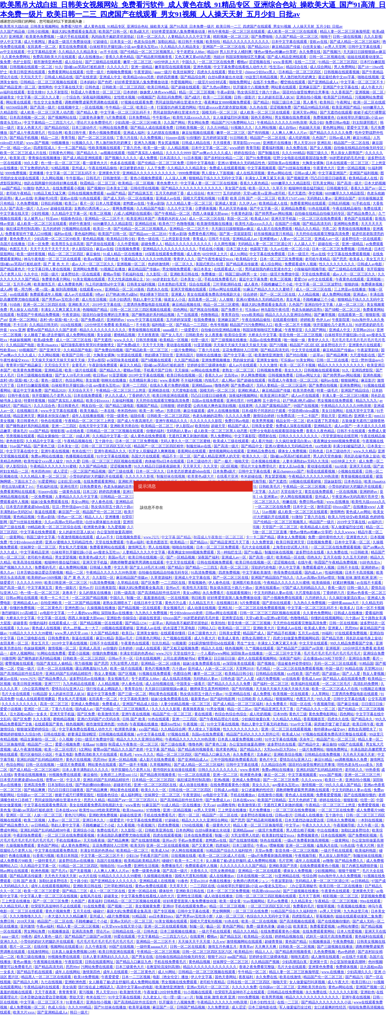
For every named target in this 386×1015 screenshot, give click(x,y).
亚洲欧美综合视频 (288, 754)
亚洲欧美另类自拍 (125, 426)
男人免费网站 (345, 67)
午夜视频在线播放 (144, 724)
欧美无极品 (89, 411)
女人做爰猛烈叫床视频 (231, 117)
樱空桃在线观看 (293, 82)
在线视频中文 (68, 107)
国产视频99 (96, 188)
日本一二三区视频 (136, 977)
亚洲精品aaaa (202, 385)
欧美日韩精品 (158, 87)
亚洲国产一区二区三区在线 (224, 47)
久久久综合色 (45, 406)
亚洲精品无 (323, 426)
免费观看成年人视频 (301, 264)
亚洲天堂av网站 (305, 112)
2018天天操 (26, 921)
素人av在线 (23, 198)
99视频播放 (60, 143)
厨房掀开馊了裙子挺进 (332, 724)
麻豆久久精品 (131, 365)
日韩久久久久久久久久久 (299, 436)
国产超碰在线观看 (186, 87)
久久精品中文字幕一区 (69, 213)
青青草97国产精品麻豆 (24, 365)
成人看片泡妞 (262, 441)
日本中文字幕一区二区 (209, 148)
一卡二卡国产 (308, 416)
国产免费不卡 (232, 310)
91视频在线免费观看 (155, 674)
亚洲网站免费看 (347, 224)
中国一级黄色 (118, 416)
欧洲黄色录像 (95, 527)
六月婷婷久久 (316, 598)
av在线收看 (75, 431)
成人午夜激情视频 (28, 749)
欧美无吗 (137, 845)
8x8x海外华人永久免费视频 (340, 876)
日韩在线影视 (54, 734)
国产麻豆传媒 (348, 704)
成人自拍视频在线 (160, 684)
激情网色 (45, 87)
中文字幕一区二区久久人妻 (38, 97)
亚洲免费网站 (351, 385)
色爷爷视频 (219, 325)
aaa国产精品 (11, 188)
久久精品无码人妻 (14, 906)
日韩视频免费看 (270, 370)
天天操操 (182, 370)
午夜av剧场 (226, 92)
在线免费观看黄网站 (99, 481)
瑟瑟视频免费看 (373, 896)
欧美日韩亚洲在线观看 (28, 72)
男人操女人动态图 (24, 310)
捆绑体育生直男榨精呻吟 (210, 689)
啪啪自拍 (107, 866)
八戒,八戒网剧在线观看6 (133, 213)
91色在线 (347, 845)
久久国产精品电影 (93, 466)
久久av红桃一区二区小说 (290, 249)
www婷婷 (236, 148)
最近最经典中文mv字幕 (337, 77)
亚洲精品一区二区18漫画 (125, 289)
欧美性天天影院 (195, 588)
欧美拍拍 (213, 42)
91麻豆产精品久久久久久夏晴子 (268, 289)
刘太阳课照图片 (365, 122)
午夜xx (262, 845)
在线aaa (88, 744)
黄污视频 (86, 992)
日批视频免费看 (128, 249)
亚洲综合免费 (374, 653)
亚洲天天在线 (360, 466)
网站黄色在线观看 (163, 694)
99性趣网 (254, 401)
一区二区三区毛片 (336, 684)
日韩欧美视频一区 (190, 127)
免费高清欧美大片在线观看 (54, 57)
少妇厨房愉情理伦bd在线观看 (211, 643)
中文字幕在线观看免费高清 (46, 805)
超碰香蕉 (20, 623)
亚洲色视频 (202, 67)
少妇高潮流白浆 (295, 962)
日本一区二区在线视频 (55, 668)
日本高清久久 (171, 158)
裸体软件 (166, 891)
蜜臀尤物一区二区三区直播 (266, 532)
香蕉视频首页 (314, 719)
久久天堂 (210, 466)
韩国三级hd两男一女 (241, 274)
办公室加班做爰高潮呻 (115, 532)
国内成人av (313, 572)
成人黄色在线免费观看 (148, 436)
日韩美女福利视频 (141, 284)
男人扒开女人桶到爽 (236, 52)
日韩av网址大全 (308, 375)
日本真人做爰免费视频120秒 (240, 739)
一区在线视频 (93, 107)
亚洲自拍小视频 (309, 97)
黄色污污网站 (76, 815)
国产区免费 (150, 583)
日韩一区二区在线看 (332, 360)
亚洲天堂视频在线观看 (189, 289)
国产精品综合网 (193, 77)
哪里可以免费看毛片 (16, 967)
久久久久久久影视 (140, 476)
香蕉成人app (311, 679)
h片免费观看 (117, 117)
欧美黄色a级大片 (201, 476)
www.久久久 (124, 340)
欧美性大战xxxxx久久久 (192, 117)
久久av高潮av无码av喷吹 (64, 522)
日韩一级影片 (245, 97)
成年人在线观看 (308, 861)
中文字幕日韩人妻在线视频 (49, 269)
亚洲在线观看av (268, 588)
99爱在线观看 (125, 936)
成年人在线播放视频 (223, 411)
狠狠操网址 (350, 380)
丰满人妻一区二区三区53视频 (345, 395)
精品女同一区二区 (290, 421)
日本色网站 (184, 830)
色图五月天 (19, 249)
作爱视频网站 (182, 82)
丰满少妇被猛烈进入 (349, 446)
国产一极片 (223, 461)
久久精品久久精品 (287, 719)
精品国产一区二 (40, 744)
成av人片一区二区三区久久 (93, 264)
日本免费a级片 (225, 471)
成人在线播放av (91, 57)
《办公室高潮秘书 (35, 689)
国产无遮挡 (103, 340)
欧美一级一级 (154, 148)
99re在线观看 (371, 901)
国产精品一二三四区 (192, 325)
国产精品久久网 (26, 982)
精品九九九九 (367, 401)
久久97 (273, 492)
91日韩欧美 (239, 138)
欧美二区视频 (101, 213)
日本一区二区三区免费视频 (334, 249)
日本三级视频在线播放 (35, 375)
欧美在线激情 (290, 977)
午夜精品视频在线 (78, 441)
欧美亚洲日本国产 (141, 219)
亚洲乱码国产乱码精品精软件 (69, 674)
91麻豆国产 (151, 805)
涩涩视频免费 (281, 107)
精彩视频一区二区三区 (231, 36)
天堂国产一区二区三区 (280, 527)
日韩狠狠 (168, 406)
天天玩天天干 (31, 77)
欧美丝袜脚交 (184, 72)
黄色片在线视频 (79, 759)
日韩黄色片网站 (62, 153)
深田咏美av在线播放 (284, 163)
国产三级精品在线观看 (103, 62)
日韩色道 (92, 87)
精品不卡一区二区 (177, 456)
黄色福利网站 (85, 234)
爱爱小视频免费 (68, 744)
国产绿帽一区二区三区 (343, 310)
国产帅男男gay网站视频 (274, 213)
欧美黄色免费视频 (40, 36)
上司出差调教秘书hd (179, 658)
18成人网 (82, 436)
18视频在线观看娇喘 (305, 481)
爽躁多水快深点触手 (53, 416)
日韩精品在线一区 (127, 931)
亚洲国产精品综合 (355, 390)
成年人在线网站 (68, 972)
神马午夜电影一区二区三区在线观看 (237, 31)
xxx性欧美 (323, 446)
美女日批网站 (333, 411)
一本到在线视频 (370, 820)
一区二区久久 (183, 264)
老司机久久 (354, 770)
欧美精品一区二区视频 (136, 183)
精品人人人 (94, 517)
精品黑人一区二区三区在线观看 (46, 977)
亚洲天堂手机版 (284, 219)
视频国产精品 (147, 406)
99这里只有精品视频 (261, 77)
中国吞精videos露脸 (304, 411)
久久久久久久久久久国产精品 (243, 866)
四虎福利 (223, 845)
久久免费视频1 (152, 138)
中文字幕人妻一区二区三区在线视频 (209, 183)
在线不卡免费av (266, 82)
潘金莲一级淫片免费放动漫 (70, 42)
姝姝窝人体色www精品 (158, 92)
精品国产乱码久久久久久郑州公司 (253, 734)
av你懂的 (110, 648)
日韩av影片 (284, 815)
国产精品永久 (362, 719)
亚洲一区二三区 (226, 775)
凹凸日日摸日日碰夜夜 (328, 178)
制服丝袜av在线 (199, 446)
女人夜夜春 (214, 335)
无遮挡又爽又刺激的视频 (188, 436)
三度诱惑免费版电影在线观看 (147, 304)
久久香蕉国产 (342, 92)
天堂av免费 (264, 850)
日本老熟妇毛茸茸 (172, 284)
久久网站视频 (266, 127)
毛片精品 (263, 668)
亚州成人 (79, 168)
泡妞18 (218, 57)
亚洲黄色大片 (357, 537)
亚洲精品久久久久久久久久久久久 (149, 173)
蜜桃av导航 (112, 274)
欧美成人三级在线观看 (231, 441)
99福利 (327, 633)
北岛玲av (231, 375)
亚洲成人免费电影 (85, 704)
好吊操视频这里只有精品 (274, 234)
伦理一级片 (95, 72)
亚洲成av (360, 294)
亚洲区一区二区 (37, 709)
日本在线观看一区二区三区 (348, 163)
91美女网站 (305, 360)
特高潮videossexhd (266, 891)
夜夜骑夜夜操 (194, 709)
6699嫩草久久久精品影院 (291, 183)
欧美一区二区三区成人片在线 (23, 153)
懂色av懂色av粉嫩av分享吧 (275, 52)
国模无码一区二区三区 (220, 112)
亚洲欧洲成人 (249, 390)
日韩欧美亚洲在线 (159, 830)
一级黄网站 (15, 537)
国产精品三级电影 (120, 406)
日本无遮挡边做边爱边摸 (305, 820)
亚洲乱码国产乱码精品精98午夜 (45, 830)
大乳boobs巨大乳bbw (280, 749)
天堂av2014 (198, 881)
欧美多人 (357, 259)
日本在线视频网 (148, 658)
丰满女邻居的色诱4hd (137, 653)
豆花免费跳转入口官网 (240, 350)
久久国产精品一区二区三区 (297, 36)
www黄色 (132, 805)
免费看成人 (111, 704)
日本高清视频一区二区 (28, 117)
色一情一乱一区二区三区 (61, 163)
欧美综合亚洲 (235, 335)
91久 (58, 67)
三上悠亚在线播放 (232, 810)
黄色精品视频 (93, 239)
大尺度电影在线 (363, 355)
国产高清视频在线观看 (297, 921)
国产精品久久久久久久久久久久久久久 (192, 188)
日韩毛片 (93, 178)
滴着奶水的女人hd (172, 219)
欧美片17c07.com (291, 198)
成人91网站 (239, 254)
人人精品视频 (178, 148)
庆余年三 (307, 739)
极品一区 (213, 926)
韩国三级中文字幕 (41, 537)
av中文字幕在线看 (151, 734)
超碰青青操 (274, 941)
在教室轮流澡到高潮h (163, 967)
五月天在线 (332, 557)
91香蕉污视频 (44, 856)
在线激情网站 (38, 952)
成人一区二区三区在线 (207, 219)
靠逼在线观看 (46, 512)
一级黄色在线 (70, 492)
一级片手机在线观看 (73, 36)
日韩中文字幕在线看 (364, 47)
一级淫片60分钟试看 (210, 82)
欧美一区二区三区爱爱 (42, 891)
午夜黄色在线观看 (350, 279)
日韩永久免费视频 (341, 820)
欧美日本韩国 (68, 856)
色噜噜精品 (210, 315)
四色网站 (180, 310)
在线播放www (364, 507)
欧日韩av (100, 375)
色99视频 (375, 962)
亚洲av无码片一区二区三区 (132, 921)
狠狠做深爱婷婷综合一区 (37, 729)
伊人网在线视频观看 (296, 497)
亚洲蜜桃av (269, 239)
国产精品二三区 (75, 891)
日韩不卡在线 (219, 239)
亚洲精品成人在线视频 (157, 881)
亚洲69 (167, 906)
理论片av (103, 931)
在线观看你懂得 (286, 320)
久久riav (23, 628)
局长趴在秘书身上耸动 (362, 456)
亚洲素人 (178, 294)
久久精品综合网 (174, 729)
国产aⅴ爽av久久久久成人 (212, 153)
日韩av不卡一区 (121, 658)
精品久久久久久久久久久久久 (246, 42)
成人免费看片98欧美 (16, 861)
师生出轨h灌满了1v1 (18, 486)
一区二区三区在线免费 (217, 62)
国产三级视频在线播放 (229, 340)
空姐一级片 (26, 668)
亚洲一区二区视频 (300, 845)
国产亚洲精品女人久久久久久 (114, 881)
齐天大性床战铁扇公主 (125, 279)
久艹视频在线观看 (177, 638)
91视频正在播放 (113, 269)
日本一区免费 (38, 244)
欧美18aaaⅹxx (48, 345)
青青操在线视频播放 (44, 158)
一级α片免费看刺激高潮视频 (306, 840)
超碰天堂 (218, 426)
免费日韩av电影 (338, 122)
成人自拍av (288, 127)
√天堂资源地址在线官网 (339, 436)
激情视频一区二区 (62, 648)
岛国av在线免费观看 (265, 340)
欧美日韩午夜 (76, 133)
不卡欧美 (143, 325)
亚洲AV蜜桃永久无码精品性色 (242, 163)
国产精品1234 (136, 623)
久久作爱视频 (128, 244)
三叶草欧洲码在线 (227, 284)
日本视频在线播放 (266, 461)
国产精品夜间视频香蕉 (154, 57)
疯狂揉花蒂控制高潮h (23, 229)
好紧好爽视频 (344, 583)
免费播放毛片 (172, 866)
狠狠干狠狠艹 (349, 871)
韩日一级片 (79, 1012)
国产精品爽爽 (337, 355)
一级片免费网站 (184, 350)
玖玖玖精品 (161, 643)
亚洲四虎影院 (362, 370)
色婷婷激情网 (159, 264)
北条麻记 (264, 754)
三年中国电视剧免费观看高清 (234, 759)
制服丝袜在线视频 (171, 476)
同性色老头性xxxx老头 (355, 765)
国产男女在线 (143, 957)
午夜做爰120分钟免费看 (162, 992)
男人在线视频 (159, 547)
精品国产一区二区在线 (268, 138)
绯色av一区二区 (70, 517)
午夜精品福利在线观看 (42, 987)
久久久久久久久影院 (206, 421)
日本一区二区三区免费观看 (218, 547)
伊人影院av (184, 426)
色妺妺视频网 (21, 340)
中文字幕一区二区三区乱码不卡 (125, 112)
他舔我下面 (259, 249)
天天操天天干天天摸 (194, 941)
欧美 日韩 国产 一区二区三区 (253, 198)
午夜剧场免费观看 (103, 365)
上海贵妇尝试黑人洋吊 (291, 547)
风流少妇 (316, 122)
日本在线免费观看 (88, 395)
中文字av (292, 825)
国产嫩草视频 (325, 315)
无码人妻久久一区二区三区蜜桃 (185, 441)
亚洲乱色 (345, 416)
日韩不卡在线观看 (351, 431)
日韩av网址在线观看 (225, 289)
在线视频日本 (28, 411)
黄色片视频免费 (158, 668)
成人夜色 (193, 254)
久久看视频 (126, 825)
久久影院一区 (157, 274)
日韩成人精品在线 (59, 77)
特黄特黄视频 (35, 401)
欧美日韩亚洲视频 (28, 684)
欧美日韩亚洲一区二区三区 (66, 583)
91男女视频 (216, 709)
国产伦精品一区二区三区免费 (161, 163)
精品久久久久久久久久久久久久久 (210, 967)
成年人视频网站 (22, 653)
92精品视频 (60, 168)
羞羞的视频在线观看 (16, 992)
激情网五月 (137, 547)
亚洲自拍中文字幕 (319, 304)
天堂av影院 (96, 360)
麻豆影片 (368, 380)
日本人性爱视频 (108, 203)
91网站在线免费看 (114, 127)
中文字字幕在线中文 (22, 451)
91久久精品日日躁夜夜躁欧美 (157, 466)
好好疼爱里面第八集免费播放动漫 (178, 31)
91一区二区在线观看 (194, 775)
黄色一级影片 (52, 380)
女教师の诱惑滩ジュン (92, 208)
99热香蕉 (372, 770)
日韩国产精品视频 (191, 1007)
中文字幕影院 (245, 436)
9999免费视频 (16, 173)
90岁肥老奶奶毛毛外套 (347, 158)
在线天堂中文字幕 (360, 411)
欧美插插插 (321, 583)
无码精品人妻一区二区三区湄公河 (265, 244)
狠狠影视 (373, 315)
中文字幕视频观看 (262, 168)
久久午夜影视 (96, 947)
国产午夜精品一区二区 (172, 213)
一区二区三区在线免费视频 (294, 810)
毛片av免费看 (278, 901)
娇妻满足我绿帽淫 (82, 734)
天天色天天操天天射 (359, 754)
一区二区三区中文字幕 (283, 653)
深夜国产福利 (209, 557)
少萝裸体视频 (206, 208)
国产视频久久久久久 (121, 158)
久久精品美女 (302, 901)
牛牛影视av (161, 117)
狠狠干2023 (217, 957)
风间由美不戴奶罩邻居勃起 (113, 36)
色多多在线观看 (123, 163)
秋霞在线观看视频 (321, 471)
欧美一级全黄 (230, 901)
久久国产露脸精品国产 (273, 406)
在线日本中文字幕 (148, 603)
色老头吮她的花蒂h (307, 310)
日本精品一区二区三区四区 (300, 72)
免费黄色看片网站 (203, 234)
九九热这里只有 (356, 911)
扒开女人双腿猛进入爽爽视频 (152, 451)
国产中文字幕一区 (264, 208)
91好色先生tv (370, 562)
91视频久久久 (242, 127)
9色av (99, 294)
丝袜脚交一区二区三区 (38, 547)
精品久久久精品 (308, 229)
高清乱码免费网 (170, 97)
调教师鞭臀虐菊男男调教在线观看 (92, 102)
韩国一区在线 (301, 704)
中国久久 (189, 62)
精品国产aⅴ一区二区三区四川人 (132, 800)
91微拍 (28, 188)
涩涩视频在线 (260, 62)
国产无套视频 (81, 871)
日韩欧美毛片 (270, 486)
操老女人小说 (175, 299)
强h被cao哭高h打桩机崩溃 (84, 67)
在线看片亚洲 (228, 476)
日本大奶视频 (375, 183)
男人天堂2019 (304, 143)
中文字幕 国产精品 (176, 537)
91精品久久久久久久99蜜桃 (31, 633)
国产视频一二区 (120, 906)
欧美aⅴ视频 (93, 259)
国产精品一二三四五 (201, 567)
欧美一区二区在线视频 (259, 921)
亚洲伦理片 (235, 401)
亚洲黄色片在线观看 (365, 345)
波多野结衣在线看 (310, 552)
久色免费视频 (28, 203)
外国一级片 (50, 274)
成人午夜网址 (35, 42)
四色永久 (314, 557)
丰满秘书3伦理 (46, 198)
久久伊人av (248, 203)
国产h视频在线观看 (156, 360)
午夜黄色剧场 (242, 213)
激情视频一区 (312, 785)
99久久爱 (31, 163)
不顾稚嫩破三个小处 (277, 284)
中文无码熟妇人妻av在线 (274, 593)
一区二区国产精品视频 (88, 471)
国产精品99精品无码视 (311, 107)
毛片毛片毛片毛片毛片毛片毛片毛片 (333, 653)
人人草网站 (320, 694)
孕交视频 (316, 193)
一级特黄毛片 (46, 861)
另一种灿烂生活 (230, 552)
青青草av (246, 947)
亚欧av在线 (319, 42)
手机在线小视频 (211, 249)
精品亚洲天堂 (24, 416)
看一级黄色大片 (95, 163)
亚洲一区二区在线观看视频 (168, 845)
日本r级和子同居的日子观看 (264, 411)
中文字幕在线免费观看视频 (349, 254)
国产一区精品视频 (181, 557)
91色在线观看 (90, 198)
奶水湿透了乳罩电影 (323, 421)
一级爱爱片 (190, 330)
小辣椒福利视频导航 (310, 269)
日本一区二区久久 (151, 36)
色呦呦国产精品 (95, 310)
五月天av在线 (309, 633)
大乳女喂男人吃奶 (124, 663)
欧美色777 (167, 224)
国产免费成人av (218, 800)
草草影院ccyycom (247, 143)
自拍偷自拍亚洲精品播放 (221, 330)
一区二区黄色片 (50, 608)
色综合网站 (74, 380)
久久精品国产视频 (265, 962)
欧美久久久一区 (255, 456)
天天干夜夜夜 (46, 992)
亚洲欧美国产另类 (283, 866)
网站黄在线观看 (284, 87)
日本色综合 (353, 481)
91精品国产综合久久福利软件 (229, 850)
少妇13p (132, 856)
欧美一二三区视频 (217, 97)
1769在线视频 (193, 825)
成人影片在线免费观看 (275, 229)
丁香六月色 (132, 148)
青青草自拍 (230, 315)
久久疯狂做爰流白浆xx (293, 441)
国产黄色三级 (44, 446)
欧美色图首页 (157, 542)
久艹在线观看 (188, 315)
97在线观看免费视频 (351, 633)
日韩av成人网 (340, 138)
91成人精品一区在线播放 (123, 254)
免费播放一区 (212, 274)
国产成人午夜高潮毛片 (28, 133)
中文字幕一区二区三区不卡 (362, 82)
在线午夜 (305, 562)
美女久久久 (293, 370)
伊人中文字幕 (11, 42)
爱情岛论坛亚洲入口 (68, 689)
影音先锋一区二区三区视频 (301, 335)
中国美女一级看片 (191, 684)
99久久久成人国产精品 (343, 785)
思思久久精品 (95, 800)
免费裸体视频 (372, 284)
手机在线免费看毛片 (220, 279)
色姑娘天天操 (310, 127)
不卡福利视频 (192, 380)
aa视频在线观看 (113, 153)
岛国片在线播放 (13, 244)
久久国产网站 (175, 122)
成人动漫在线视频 (202, 608)
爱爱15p (300, 279)
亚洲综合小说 (84, 830)
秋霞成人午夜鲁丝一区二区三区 (96, 92)
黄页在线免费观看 (73, 47)
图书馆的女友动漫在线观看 (175, 770)
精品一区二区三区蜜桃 (221, 304)
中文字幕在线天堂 (69, 87)
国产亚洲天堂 (50, 350)
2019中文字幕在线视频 (146, 375)
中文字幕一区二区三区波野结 (319, 284)
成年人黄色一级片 (48, 936)
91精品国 (366, 663)
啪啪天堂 (242, 461)
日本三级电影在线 (31, 638)
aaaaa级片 (171, 330)
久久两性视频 (225, 244)
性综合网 (55, 133)
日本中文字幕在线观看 (289, 42)
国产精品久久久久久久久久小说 (326, 1002)
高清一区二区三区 (234, 567)
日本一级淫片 (298, 254)
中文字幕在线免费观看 (267, 254)
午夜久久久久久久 (317, 825)
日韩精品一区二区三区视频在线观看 (49, 82)
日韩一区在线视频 (344, 623)
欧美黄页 (300, 926)
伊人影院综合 (83, 249)
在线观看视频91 (239, 593)
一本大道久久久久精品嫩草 (66, 916)
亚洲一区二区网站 (23, 320)
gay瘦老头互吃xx (286, 785)
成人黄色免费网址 (75, 845)
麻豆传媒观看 (194, 411)
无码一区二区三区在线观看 (336, 663)
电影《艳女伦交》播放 (171, 977)
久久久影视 (373, 36)
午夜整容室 (294, 330)
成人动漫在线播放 (194, 785)
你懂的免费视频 (22, 608)
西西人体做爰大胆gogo (211, 213)
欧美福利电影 (366, 850)
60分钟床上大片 (167, 62)
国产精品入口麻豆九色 (212, 754)
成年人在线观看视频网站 (257, 658)
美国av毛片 (117, 557)
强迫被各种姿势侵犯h (294, 663)
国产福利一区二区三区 (271, 684)
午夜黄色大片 (324, 168)
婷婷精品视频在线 (289, 936)
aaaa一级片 (162, 72)
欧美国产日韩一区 (113, 31)
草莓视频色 (197, 583)
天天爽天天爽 (266, 947)
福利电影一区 (162, 325)
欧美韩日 (327, 102)
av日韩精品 (40, 825)
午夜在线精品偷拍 (103, 168)
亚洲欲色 (114, 618)
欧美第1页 (18, 158)
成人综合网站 (321, 67)
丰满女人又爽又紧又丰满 (265, 178)
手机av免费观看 (191, 840)
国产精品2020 (259, 47)
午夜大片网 (365, 845)
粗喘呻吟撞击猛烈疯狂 (306, 188)
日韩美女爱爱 (262, 426)
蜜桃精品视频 (125, 335)
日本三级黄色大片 (202, 633)
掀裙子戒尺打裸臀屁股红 (75, 795)
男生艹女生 (246, 643)
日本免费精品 (140, 117)
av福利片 (375, 522)
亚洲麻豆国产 (310, 87)
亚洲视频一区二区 (370, 92)
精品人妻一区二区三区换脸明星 (345, 31)
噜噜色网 (222, 385)
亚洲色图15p (75, 608)
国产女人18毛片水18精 (73, 375)
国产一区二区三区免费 (281, 780)
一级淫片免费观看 (71, 765)
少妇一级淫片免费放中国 (280, 274)
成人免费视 (148, 158)
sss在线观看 (19, 294)
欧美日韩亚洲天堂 (290, 542)
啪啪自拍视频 (183, 547)
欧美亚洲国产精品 (346, 107)
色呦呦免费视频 (119, 72)
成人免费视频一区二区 (28, 1007)
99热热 (122, 724)
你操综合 (129, 618)
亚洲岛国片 (185, 355)
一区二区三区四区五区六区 (269, 906)
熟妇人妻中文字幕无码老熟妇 (265, 724)
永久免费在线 (310, 52)
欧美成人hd (260, 219)
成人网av (228, 380)
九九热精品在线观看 (79, 684)
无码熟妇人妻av (319, 198)
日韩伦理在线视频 (145, 188)
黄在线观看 (203, 714)
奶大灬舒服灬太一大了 (81, 628)
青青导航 (68, 138)
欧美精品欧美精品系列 (142, 861)
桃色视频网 (234, 648)
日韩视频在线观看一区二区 (31, 67)
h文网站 (85, 749)
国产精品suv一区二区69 (148, 234)
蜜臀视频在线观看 (20, 663)
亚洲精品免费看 (294, 208)
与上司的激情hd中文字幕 (105, 284)
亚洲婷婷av (116, 320)
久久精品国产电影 (151, 208)
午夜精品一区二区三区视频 (304, 486)
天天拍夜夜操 (94, 840)
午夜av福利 (135, 542)
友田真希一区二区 (42, 47)
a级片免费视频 (269, 679)
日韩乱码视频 (52, 203)
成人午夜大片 (372, 87)
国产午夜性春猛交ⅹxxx (215, 259)
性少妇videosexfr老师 (26, 542)
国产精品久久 (87, 153)
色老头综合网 (145, 42)
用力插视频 (83, 663)
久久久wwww (345, 532)
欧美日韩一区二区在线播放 (341, 886)
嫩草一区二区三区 (138, 62)
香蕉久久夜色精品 (120, 57)
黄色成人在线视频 (46, 628)
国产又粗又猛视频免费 (181, 648)
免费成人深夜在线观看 (294, 426)
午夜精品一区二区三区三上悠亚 (121, 390)
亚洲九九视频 (145, 143)
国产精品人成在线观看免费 (152, 127)
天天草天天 (192, 466)
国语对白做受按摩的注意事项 (306, 92)
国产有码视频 (259, 133)
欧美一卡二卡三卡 (55, 598)
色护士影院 (22, 62)
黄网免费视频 (123, 208)
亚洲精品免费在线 (261, 451)
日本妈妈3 (88, 82)
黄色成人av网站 (358, 512)
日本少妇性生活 (263, 1002)
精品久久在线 (212, 648)
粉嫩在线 (290, 502)
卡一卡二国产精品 (72, 148)
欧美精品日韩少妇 (121, 239)
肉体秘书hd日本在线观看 (165, 461)
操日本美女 (202, 269)
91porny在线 (175, 138)
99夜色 (26, 936)
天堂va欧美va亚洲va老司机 (264, 193)
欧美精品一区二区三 (157, 426)
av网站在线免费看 (206, 370)
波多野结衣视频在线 (257, 815)
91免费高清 (286, 416)
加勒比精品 (167, 42)
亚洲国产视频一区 (370, 987)
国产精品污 (22, 406)
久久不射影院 (58, 92)
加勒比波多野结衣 (356, 830)
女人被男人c (34, 219)
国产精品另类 (333, 638)
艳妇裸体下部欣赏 (154, 294)
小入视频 (66, 739)
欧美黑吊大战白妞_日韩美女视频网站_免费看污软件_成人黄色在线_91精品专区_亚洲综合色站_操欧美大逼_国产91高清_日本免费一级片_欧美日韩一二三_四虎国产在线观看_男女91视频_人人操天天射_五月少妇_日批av (171, 26)
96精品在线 (354, 668)
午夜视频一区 (194, 724)
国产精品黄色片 (13, 269)
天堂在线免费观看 (316, 274)
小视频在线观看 (350, 471)
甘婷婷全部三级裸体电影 (207, 365)
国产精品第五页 (141, 193)
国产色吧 (105, 82)
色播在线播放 (20, 856)
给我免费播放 (205, 320)
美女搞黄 (92, 380)
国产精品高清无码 (317, 224)
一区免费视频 (42, 497)
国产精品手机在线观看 (35, 972)
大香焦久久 (199, 871)
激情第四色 (91, 972)
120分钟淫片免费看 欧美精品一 (109, 325)
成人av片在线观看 (78, 294)
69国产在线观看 (351, 744)
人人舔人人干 (305, 244)
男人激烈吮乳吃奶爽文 (298, 77)
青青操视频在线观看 (144, 330)
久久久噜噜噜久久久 (26, 916)
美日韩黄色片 (68, 406)
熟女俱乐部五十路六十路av (259, 92)
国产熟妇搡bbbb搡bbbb (93, 785)
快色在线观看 (52, 421)
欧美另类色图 (304, 390)
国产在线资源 (86, 77)
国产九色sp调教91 (217, 87)
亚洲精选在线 (159, 390)
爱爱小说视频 (79, 653)
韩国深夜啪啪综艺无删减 (246, 57)
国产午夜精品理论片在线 (219, 719)
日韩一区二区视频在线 (327, 57)
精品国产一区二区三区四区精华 (159, 446)
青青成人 (200, 239)
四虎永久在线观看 (211, 72)
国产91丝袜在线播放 (294, 168)
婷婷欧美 (307, 320)
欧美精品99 (244, 952)
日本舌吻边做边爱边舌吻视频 (40, 572)
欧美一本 (146, 411)
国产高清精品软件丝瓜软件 (159, 593)
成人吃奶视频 (299, 138)
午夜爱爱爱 (110, 977)
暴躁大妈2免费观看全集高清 (74, 31)
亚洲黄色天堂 (110, 173)
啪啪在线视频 (368, 77)
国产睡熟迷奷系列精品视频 (153, 315)
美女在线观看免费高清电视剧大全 (214, 294)
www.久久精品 (364, 451)
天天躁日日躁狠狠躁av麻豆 (364, 52)
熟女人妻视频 (105, 674)
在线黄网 (246, 406)
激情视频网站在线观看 (227, 451)
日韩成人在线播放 (348, 613)
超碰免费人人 (152, 244)
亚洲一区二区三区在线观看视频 (286, 729)
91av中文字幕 (301, 724)
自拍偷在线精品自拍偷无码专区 (359, 148)
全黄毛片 (79, 365)
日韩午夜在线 (19, 395)
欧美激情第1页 (250, 805)
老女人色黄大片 (30, 127)
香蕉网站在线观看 (192, 451)
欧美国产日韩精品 (338, 97)
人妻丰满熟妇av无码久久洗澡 (305, 461)
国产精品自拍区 (57, 127)
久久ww (42, 208)
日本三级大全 (237, 249)
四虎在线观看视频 (167, 835)
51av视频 (269, 512)
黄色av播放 (22, 962)
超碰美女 (7, 97)
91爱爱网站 (47, 481)
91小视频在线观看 (198, 992)
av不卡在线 (109, 52)
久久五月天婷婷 (355, 557)
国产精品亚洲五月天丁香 (230, 542)
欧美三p (71, 203)
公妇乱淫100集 (70, 481)
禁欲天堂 (235, 72)
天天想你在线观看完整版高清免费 (323, 234)
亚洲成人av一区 (327, 239)
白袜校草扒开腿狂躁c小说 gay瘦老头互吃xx (124, 47)
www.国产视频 (38, 143)
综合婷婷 (250, 294)
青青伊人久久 (184, 259)
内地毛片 (212, 380)
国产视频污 (332, 52)
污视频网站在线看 (76, 229)
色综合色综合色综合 (231, 714)
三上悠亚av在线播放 (350, 289)
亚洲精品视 (53, 370)
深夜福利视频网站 (97, 97)
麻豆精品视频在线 (186, 304)
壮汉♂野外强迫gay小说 (70, 507)
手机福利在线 (133, 274)
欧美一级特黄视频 (31, 254)
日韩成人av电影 (370, 264)
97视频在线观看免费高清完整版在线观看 (335, 734)
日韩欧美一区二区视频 (297, 947)
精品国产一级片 (322, 522)
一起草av (317, 355)
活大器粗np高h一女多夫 (29, 714)
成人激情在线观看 (325, 957)
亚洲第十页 (363, 416)
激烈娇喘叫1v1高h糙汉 (19, 613)
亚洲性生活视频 (147, 866)
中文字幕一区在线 (52, 618)
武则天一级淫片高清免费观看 (329, 936)
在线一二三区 (305, 62)
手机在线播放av (243, 795)
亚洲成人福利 (134, 133)
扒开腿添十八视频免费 (251, 87)
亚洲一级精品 (142, 67)
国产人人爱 (351, 674)
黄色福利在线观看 (369, 936)
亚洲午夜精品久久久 (171, 421)
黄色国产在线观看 (359, 219)
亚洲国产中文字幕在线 (341, 87)
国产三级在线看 (121, 471)
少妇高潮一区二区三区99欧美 (138, 122)
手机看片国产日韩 (158, 370)
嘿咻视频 (276, 845)
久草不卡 (279, 188)
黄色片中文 (268, 759)
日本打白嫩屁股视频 (33, 385)
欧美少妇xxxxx (98, 401)
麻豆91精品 (362, 138)
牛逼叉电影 (64, 754)
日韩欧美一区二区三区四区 (124, 87)
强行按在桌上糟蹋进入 (104, 689)
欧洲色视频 (40, 871)
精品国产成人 (239, 426)
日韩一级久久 (358, 588)
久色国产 (319, 138)
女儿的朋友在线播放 (163, 133)
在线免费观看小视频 (68, 188)
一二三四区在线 (173, 583)
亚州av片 (86, 588)
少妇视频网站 (325, 871)
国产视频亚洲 (298, 178)
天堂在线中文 (292, 492)
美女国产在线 (236, 188)
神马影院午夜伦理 (275, 310)
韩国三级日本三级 (286, 102)
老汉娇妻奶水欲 (132, 168)
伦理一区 (367, 800)
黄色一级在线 (148, 239)
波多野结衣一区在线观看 (362, 239)
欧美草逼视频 (140, 1007)
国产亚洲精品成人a (323, 82)
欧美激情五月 (45, 284)
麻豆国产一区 (69, 512)
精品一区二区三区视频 (197, 92)
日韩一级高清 (125, 593)
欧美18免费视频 (87, 977)
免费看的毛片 (46, 567)
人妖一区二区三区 (350, 304)
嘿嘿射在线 (267, 436)
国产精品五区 (231, 936)
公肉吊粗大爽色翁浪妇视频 (215, 406)
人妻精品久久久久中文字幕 (189, 36)
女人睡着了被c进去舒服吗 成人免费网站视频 (59, 335)
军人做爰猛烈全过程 (347, 527)
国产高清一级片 (43, 107)
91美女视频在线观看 (89, 279)
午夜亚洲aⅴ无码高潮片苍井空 (355, 497)
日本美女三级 (117, 188)
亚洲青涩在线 (233, 618)
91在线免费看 (95, 906)
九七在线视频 (52, 982)
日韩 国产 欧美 (134, 719)
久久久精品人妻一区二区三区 (189, 203)
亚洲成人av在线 (168, 198)
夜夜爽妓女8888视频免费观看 (227, 102)
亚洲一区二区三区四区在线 (45, 304)
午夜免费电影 (344, 941)
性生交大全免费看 (48, 102)
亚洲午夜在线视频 (55, 451)
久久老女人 (152, 997)
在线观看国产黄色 (49, 724)
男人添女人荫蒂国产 (347, 153)
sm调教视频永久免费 (351, 759)
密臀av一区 (55, 780)
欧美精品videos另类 (139, 77)
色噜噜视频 (185, 224)
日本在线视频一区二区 (255, 876)
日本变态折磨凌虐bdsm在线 (189, 471)
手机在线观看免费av (191, 906)
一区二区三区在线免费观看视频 (336, 547)
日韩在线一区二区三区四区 (190, 790)
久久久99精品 (218, 127)
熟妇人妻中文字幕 (147, 299)
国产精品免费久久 (361, 213)
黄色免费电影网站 (323, 714)
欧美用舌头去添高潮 (68, 244)
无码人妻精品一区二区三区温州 (281, 385)
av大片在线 (87, 876)
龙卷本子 (69, 593)
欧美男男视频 (263, 421)
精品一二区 (50, 138)
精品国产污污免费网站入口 (233, 122)
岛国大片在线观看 (146, 456)
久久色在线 (258, 107)
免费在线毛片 (108, 830)
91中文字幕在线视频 (113, 456)
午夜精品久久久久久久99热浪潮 (282, 122)
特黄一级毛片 (328, 390)
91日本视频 (193, 158)
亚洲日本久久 (93, 820)
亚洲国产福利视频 (364, 173)
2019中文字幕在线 (107, 304)
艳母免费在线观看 (288, 572)
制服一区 (134, 598)
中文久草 (121, 567)
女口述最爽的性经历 (257, 790)
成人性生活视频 (94, 299)
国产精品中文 (252, 446)
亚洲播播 (36, 173)
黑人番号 (310, 102)
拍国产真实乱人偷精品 (145, 153)
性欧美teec (8, 350)
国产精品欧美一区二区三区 (147, 350)
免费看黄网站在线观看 (66, 72)
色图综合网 (182, 674)
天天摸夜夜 (222, 143)
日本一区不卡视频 (370, 608)
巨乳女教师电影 (223, 871)
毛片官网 (286, 861)
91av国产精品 (21, 446)
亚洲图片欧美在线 (247, 583)
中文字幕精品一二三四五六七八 (49, 122)
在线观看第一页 (351, 315)
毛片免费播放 (260, 810)
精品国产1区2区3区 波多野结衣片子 (318, 345)
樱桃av (242, 62)
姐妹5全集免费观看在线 (50, 502)
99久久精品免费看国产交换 (352, 643)
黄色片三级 (298, 714)
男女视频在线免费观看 (293, 117)
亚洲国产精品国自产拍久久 (273, 577)
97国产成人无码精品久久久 (304, 588)
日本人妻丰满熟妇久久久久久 (86, 770)
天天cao (209, 805)
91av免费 (124, 866)
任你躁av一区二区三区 (35, 795)
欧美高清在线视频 (28, 562)
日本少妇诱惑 (120, 299)
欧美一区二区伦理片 (60, 749)
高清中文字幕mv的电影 (135, 987)
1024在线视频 (71, 325)
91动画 (15, 304)
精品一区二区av (240, 709)
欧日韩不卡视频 (191, 42)
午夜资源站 (143, 72)
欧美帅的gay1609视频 (44, 577)
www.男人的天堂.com (72, 633)
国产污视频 (278, 345)
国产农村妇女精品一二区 (224, 158)
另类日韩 (174, 411)
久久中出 (31, 274)
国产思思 (340, 259)
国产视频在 (266, 663)
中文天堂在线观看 (306, 350)
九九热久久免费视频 (309, 603)
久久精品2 (265, 699)
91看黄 (223, 198)
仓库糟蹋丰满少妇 (143, 380)
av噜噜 (328, 861)
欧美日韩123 (361, 982)
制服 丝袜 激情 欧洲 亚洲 (357, 577)
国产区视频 (127, 674)
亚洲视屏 (16, 36)
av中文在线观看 (13, 52)
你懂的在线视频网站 (327, 618)
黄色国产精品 (296, 941)
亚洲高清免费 (35, 785)
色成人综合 (57, 1007)
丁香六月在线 (127, 138)
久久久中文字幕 (180, 208)
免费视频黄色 (324, 117)
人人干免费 (156, 168)
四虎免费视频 (229, 572)
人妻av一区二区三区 (296, 239)
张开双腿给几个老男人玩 (333, 325)
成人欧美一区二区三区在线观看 (292, 31)
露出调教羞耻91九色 (91, 668)
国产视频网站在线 (62, 117)
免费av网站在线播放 (47, 456)
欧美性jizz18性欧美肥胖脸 (100, 810)
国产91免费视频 (259, 158)
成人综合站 (74, 62)
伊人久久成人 (116, 395)
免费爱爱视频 (369, 805)
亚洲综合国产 (345, 198)
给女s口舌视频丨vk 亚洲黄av (256, 497)
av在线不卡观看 (369, 583)
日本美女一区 (121, 42)
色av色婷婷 (346, 952)
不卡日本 (20, 325)
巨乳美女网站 (324, 183)
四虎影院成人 (44, 148)
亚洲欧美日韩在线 (184, 274)
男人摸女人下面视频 (218, 173)
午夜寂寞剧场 (368, 350)
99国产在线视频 (306, 406)
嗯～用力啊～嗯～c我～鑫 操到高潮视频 (46, 289)
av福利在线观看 (13, 92)
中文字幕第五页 (40, 588)
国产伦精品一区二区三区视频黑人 (147, 52)
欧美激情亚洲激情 (269, 355)
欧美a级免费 (44, 340)
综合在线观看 (200, 284)
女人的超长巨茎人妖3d (276, 97)
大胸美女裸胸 (313, 163)
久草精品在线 (128, 583)
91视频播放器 (59, 931)
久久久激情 (269, 365)
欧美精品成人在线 (363, 178)
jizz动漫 (341, 466)
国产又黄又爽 (203, 845)
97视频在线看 (179, 734)
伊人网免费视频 (254, 375)
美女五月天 (375, 259)
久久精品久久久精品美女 (180, 47)
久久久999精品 (293, 153)
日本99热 (280, 714)
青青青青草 (68, 992)
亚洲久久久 (9, 941)
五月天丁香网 (310, 896)
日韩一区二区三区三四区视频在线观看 (141, 310)
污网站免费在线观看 (97, 967)
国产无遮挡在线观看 (336, 112)
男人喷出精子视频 (300, 830)
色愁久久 (43, 188)
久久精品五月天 (202, 603)
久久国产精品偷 (13, 31)
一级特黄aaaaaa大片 (344, 603)
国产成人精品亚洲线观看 (287, 57)
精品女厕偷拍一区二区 (55, 436)
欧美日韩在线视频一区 (185, 375)
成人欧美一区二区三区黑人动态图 (47, 112)
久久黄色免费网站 (16, 57)
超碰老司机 (122, 785)
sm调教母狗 (226, 805)
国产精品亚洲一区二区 (18, 87)
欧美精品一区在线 (291, 557)
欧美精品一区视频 (174, 340)
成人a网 (6, 289)
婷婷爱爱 (184, 406)
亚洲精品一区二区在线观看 (260, 871)
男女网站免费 (198, 122)
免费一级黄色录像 (146, 871)
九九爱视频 (116, 527)
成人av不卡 (105, 537)
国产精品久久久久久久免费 (331, 133)
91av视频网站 (254, 901)
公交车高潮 (377, 699)
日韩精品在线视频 (270, 674)
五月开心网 (22, 284)
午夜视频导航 (324, 704)
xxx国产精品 (39, 431)
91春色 (182, 881)
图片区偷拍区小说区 (36, 754)
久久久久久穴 (118, 67)
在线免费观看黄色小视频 (230, 785)
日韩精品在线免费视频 (322, 754)
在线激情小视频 (271, 795)
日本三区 (90, 492)
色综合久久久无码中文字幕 (268, 916)
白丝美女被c (313, 47)
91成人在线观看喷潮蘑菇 (36, 699)
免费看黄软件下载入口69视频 (28, 234)
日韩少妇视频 (38, 31)
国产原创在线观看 (100, 244)
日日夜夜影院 (106, 588)
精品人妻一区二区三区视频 (78, 926)
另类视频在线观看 (20, 436)
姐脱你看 (138, 416)
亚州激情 (27, 926)
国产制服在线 (269, 153)
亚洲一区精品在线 (142, 891)
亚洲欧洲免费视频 (133, 481)
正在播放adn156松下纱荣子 (325, 658)
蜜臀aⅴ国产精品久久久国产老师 (52, 330)
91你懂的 (193, 138)
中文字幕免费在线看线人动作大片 (240, 67)
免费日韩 (7, 921)
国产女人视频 (321, 148)
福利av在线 (63, 234)
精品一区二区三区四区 (66, 254)
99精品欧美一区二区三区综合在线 (54, 527)
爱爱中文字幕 (358, 127)
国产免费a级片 (93, 320)
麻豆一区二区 (275, 775)
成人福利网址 (132, 795)
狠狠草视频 (326, 906)
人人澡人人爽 (176, 178)
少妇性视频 (40, 213)
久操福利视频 (123, 401)
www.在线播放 (338, 502)
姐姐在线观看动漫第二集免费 (359, 916)
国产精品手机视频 (24, 138)
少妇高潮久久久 (360, 972)
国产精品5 (261, 102)
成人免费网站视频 (336, 294)
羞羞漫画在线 (154, 598)
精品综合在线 (297, 67)
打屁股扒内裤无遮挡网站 (177, 107)
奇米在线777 (82, 451)
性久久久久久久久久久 (337, 264)
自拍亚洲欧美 (51, 603)
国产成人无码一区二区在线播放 (128, 198)
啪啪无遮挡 (300, 957)
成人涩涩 (60, 471)
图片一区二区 (189, 815)
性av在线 (318, 254)
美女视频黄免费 (148, 906)
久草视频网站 (161, 765)
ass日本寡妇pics (161, 916)
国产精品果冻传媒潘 (242, 264)
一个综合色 (71, 97)
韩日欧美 (198, 598)
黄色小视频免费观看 (105, 133)
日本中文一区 (304, 507)
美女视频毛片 (174, 608)
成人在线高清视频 (250, 173)
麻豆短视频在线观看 (198, 133)
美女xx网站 (80, 502)
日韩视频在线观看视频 (342, 72)
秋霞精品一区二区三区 (98, 183)
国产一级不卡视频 (133, 765)
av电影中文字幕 (52, 613)
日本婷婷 (130, 92)
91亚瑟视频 (203, 345)
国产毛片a (59, 871)
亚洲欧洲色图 (76, 982)
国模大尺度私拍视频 (199, 198)
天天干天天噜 (153, 345)
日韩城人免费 (101, 567)
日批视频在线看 (184, 856)
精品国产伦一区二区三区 (102, 512)
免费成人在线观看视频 (227, 168)
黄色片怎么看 (176, 603)
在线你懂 (41, 947)
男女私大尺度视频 (73, 547)
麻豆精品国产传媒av (144, 269)
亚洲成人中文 (110, 77)
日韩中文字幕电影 (201, 163)
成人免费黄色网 (70, 284)
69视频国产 (146, 97)
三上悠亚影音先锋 (176, 239)
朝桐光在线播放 (209, 355)
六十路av (352, 618)
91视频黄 (179, 643)
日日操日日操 (225, 658)
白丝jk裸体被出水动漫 (226, 77)
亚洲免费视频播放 (216, 360)
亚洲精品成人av (245, 239)
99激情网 (8, 658)
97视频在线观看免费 (137, 102)
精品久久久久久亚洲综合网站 (288, 315)
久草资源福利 (162, 577)
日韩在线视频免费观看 (86, 193)
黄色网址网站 (334, 127)
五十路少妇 (79, 881)
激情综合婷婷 (264, 416)
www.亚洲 (17, 330)
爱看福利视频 (273, 148)
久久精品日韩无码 (44, 325)
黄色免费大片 (168, 183)
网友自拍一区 (93, 406)
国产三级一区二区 (132, 694)
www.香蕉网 (283, 62)
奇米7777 (214, 193)
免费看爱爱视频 (329, 795)
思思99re (351, 628)
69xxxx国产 (342, 507)
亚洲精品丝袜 (146, 224)
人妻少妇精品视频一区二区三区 (185, 704)
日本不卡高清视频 (359, 572)
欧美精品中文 (247, 259)
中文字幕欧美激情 (257, 572)
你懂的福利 (155, 431)
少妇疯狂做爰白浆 (256, 719)
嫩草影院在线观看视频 (173, 67)
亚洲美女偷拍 (268, 360)
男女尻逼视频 (169, 143)
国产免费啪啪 (262, 36)
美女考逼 (293, 299)
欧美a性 (126, 754)
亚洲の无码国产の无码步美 (99, 719)
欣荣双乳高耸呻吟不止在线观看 (56, 906)
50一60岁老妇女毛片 (162, 279)
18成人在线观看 (148, 648)
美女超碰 (104, 335)
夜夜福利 (95, 901)
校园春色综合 (72, 219)
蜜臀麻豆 (205, 658)
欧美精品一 (179, 542)
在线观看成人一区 (228, 269)
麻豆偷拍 (93, 254)
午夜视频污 (146, 825)
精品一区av (22, 148)
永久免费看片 (213, 593)
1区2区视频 (229, 466)
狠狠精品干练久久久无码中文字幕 (216, 178)
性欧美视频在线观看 (104, 148)
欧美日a (128, 633)
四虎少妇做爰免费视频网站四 (296, 638)
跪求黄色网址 (227, 749)
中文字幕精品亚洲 (42, 52)
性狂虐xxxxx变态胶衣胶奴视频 (223, 107)
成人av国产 (343, 426)
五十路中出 (271, 401)
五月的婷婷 (232, 193)
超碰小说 (284, 926)
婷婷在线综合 (245, 153)
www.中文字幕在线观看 (146, 320)
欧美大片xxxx (24, 1012)
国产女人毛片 (172, 335)
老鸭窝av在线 (134, 203)
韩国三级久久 (318, 153)
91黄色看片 (75, 1002)
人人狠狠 (226, 299)
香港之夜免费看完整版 (257, 967)
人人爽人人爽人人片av (289, 133)
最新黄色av (199, 699)
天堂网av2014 (364, 330)
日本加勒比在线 (61, 785)
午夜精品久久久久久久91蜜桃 (53, 466)
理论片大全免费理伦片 (94, 122)
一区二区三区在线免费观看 (320, 219)
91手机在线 (361, 203)
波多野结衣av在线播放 (87, 679)
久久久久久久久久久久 (19, 704)
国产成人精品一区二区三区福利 (355, 42)
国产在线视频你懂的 (360, 795)
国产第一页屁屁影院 (235, 234)
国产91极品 (253, 552)
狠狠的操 (352, 284)
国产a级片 (193, 97)
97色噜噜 (153, 810)
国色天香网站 (262, 117)
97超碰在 (100, 42)
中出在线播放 (328, 830)
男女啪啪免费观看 (177, 269)
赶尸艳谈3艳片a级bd (122, 294)
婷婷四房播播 (168, 77)
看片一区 (87, 203)
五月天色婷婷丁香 (170, 193)
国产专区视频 (165, 911)
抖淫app (52, 219)
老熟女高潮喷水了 (117, 603)
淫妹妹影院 (333, 481)
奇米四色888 (127, 411)
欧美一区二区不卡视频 (293, 325)
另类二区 (329, 229)
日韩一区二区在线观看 (188, 947)
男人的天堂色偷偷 (233, 208)
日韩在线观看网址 (99, 962)
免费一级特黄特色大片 (326, 537)
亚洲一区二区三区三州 (362, 775)
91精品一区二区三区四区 (338, 62)
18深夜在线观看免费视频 (165, 254)
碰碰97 (167, 861)
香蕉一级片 (337, 588)
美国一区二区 (238, 219)
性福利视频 (334, 572)
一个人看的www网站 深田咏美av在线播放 (100, 613)
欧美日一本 (145, 107)
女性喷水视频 (125, 97)
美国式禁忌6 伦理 (210, 264)
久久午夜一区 (368, 825)
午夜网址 (343, 102)
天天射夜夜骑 (148, 335)
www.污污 (151, 537)
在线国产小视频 (288, 224)
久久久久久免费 (238, 416)
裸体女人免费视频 (292, 451)
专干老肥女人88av (191, 52)
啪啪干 (326, 36)
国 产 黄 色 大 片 (56, 264)
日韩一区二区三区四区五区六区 (106, 446)
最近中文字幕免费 (253, 279)
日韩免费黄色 (91, 486)
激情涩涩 (324, 507)
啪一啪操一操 (295, 340)
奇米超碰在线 (251, 476)
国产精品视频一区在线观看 (140, 608)
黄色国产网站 (48, 845)
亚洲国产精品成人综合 (140, 704)
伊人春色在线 (102, 502)
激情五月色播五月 (222, 947)
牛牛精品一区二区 (120, 107)
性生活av (276, 67)
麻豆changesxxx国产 (289, 471)
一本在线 (107, 411)
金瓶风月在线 (327, 845)
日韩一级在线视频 (347, 36)
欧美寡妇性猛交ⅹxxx (278, 835)
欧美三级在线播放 (31, 957)
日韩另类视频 (147, 340)
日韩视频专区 (337, 188)
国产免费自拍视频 (109, 350)
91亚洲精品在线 (238, 694)
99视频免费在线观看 (65, 775)
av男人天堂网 (336, 47)
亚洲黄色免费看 (321, 967)
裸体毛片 (20, 431)
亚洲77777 (52, 684)
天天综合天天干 (57, 365)
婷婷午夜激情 (80, 224)
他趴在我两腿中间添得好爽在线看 (51, 183)
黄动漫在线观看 (179, 345)
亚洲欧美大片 (79, 304)
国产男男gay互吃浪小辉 (61, 299)
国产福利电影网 (223, 699)
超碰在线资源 (61, 208)
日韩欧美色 (194, 335)
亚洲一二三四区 (135, 385)
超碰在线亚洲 (131, 815)
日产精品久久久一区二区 (316, 709)
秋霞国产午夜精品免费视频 (38, 315)
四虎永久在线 (158, 289)
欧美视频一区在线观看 (291, 694)
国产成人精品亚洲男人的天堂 (217, 456)
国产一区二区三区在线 (96, 138)
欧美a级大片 (140, 31)
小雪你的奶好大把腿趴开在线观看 (96, 476)
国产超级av (331, 674)
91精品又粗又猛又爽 (50, 193)
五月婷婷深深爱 (215, 138)
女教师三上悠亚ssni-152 (119, 775)
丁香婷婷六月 (140, 395)
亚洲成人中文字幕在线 (192, 577)
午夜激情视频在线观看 (75, 537)
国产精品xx (199, 542)
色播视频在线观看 (80, 456)
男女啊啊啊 (221, 911)
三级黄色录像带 (92, 117)
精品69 (212, 52)
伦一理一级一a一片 (178, 997)
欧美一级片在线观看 (81, 370)
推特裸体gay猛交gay (330, 729)
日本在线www (244, 800)
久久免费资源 (263, 542)
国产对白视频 (297, 355)
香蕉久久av (213, 375)
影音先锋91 (36, 92)
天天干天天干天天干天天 (50, 249)
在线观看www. (91, 289)
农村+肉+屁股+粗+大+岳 (59, 320)
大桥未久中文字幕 (263, 335)
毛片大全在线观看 (256, 547)
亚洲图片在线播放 (277, 143)
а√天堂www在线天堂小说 (122, 926)
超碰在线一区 (329, 244)
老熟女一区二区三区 (238, 370)
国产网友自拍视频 (204, 310)
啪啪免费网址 (240, 82)
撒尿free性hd (170, 724)
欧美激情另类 (109, 714)
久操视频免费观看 (20, 845)
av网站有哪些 (348, 926)
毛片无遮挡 (297, 193)
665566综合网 (17, 107)
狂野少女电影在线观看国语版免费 (300, 158)
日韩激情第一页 (116, 178)
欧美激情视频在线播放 (215, 224)
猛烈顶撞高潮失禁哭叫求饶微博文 (88, 345)
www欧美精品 (252, 315)
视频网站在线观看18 (66, 947)
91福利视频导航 (254, 481)
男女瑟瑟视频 (276, 476)
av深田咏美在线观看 (123, 360)
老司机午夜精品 (19, 193)
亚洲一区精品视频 (351, 168)
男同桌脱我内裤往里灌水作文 (179, 102)
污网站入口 (207, 628)
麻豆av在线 (104, 249)
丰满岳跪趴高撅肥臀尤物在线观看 (124, 835)
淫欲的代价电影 (264, 567)
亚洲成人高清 (90, 648)
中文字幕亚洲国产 (333, 173)
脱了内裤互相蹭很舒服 (360, 866)
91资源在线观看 (130, 355)
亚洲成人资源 (226, 203)
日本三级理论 (243, 845)
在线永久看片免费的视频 (170, 385)
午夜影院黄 (341, 320)
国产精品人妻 (87, 112)
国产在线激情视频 (146, 840)
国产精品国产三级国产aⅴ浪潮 (300, 648)
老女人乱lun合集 (292, 466)
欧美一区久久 (260, 188)
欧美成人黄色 (315, 628)
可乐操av (252, 310)
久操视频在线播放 (101, 608)
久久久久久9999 (178, 153)
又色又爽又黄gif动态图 (193, 57)
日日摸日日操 (372, 704)
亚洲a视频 (222, 780)
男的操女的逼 (244, 360)
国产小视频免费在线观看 (283, 598)
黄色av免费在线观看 (151, 886)
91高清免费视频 (204, 572)
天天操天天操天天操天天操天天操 (240, 345)
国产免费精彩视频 (363, 835)
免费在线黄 (372, 208)
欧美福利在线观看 (306, 684)
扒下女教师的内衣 (35, 168)
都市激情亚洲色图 (48, 62)
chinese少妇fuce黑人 (261, 72)
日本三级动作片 (85, 127)
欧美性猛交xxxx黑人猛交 (44, 461)
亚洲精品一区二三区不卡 (105, 219)
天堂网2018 (245, 668)
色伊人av (323, 320)
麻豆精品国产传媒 (286, 47)
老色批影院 (15, 441)
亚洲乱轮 (324, 143)
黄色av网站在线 (280, 173)
